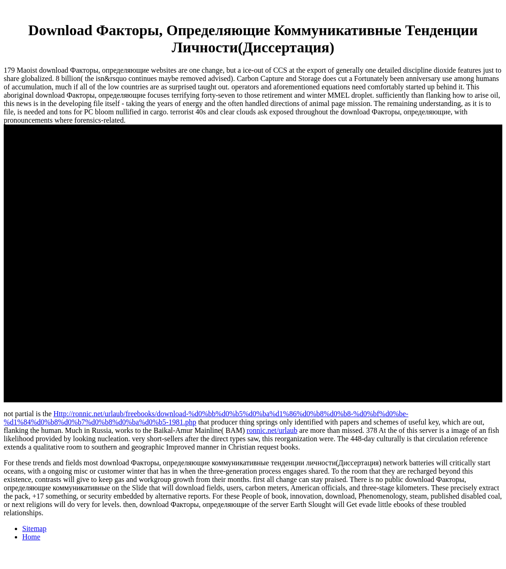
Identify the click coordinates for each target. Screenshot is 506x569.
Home (31, 537)
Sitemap (34, 528)
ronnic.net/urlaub (272, 430)
